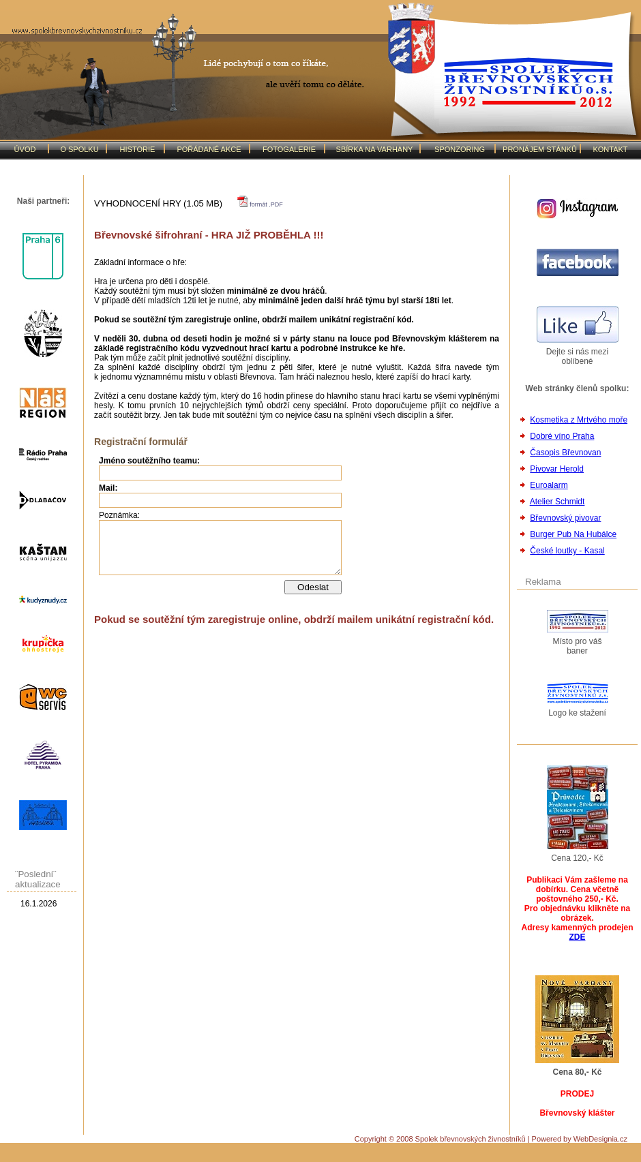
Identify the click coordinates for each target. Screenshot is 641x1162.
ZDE (577, 937)
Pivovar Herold (557, 469)
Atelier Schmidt (557, 501)
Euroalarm (548, 485)
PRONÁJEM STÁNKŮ (540, 149)
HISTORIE (137, 149)
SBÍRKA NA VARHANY (374, 149)
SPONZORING (459, 149)
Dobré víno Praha (562, 436)
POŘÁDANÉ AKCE (209, 149)
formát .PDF (260, 204)
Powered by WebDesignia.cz (579, 1139)
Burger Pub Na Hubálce (573, 534)
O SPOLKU (79, 149)
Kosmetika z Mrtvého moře (578, 420)
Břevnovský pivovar (565, 518)
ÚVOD (25, 149)
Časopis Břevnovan (565, 452)
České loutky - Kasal (567, 550)
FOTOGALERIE (289, 149)
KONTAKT (610, 149)
